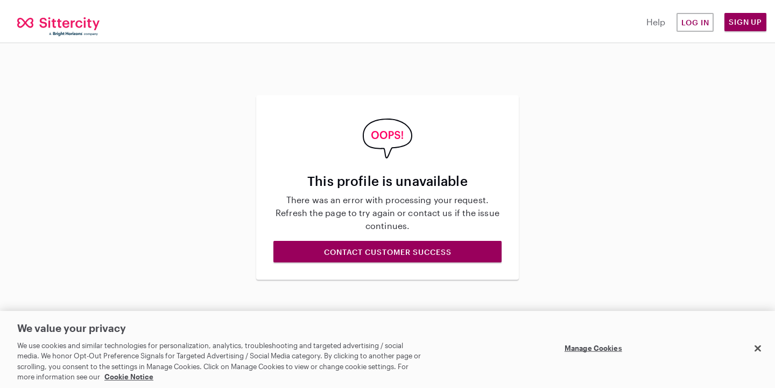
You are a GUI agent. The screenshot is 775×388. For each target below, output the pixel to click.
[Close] (758, 349)
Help (655, 22)
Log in (695, 22)
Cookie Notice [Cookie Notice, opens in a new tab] (128, 376)
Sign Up (745, 21)
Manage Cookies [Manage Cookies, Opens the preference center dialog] (593, 348)
